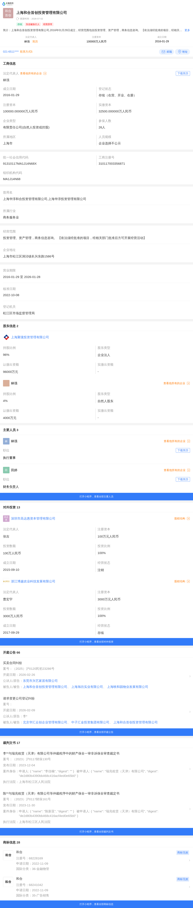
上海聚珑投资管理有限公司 (30, 337)
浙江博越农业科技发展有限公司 (33, 581)
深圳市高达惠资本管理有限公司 (33, 518)
